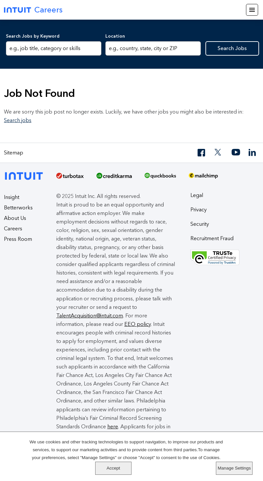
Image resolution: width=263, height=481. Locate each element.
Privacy (198, 209)
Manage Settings (234, 468)
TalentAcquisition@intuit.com (89, 315)
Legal (196, 195)
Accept (234, 449)
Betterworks (18, 208)
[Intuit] (25, 175)
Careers (13, 228)
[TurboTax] (70, 178)
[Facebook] (202, 152)
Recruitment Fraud (212, 238)
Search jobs (17, 120)
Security (199, 224)
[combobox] (153, 48)
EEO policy (137, 324)
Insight (11, 197)
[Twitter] (219, 152)
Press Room (18, 239)
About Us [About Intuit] (15, 218)
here (112, 426)
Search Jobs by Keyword (33, 36)
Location (115, 36)
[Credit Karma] (114, 178)
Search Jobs (232, 48)
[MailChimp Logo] (203, 178)
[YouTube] (236, 152)
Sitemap (13, 153)
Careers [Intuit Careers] (33, 9)
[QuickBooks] (160, 178)
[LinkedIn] (253, 152)
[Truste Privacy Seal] (224, 257)
